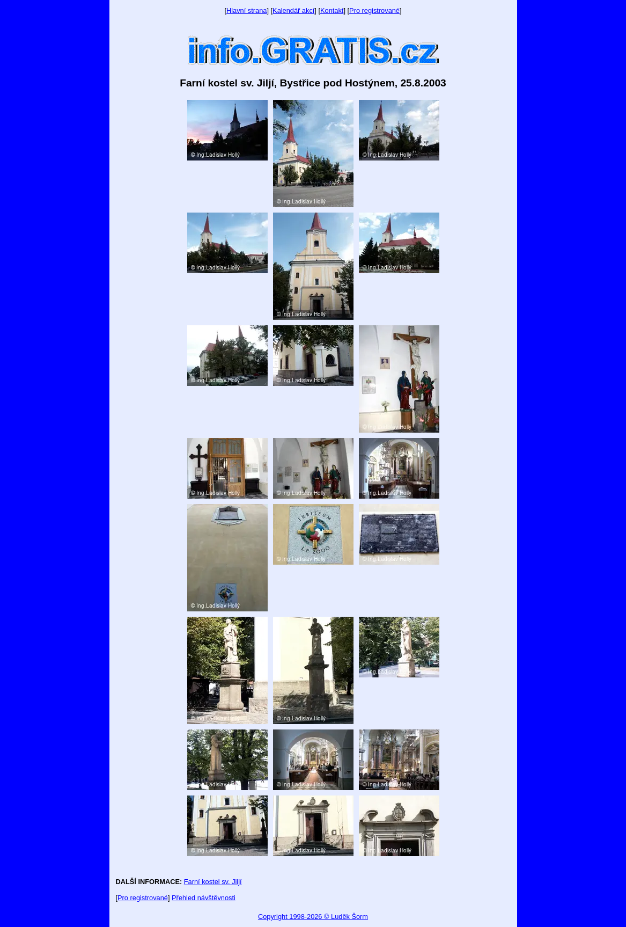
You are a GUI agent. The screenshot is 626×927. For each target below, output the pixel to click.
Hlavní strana (246, 10)
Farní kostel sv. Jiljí (213, 882)
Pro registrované (374, 10)
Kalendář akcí (293, 10)
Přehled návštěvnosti (203, 898)
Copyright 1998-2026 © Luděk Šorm (313, 917)
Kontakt (331, 10)
